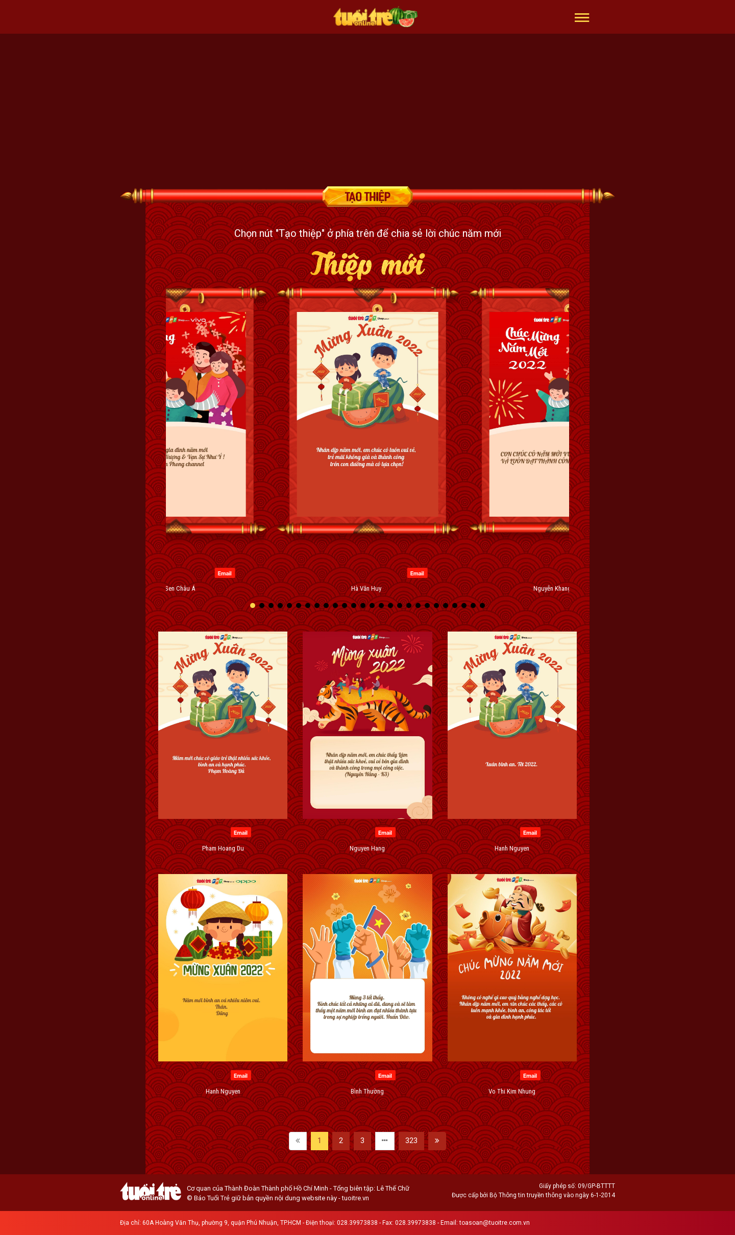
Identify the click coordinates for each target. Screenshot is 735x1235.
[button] (582, 17)
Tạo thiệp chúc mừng (367, 196)
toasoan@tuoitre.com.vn (494, 1222)
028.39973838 (357, 1222)
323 (411, 1140)
